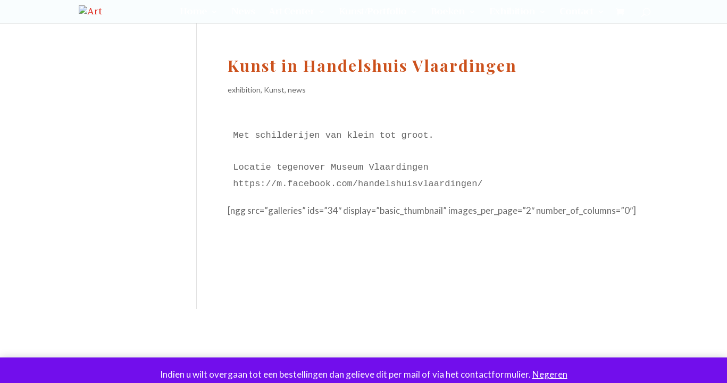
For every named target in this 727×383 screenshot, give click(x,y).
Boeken (448, 13)
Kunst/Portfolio (372, 13)
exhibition (244, 89)
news (297, 89)
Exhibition (512, 13)
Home (193, 13)
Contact (576, 13)
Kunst (274, 89)
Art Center (291, 13)
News (243, 13)
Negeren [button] (549, 374)
